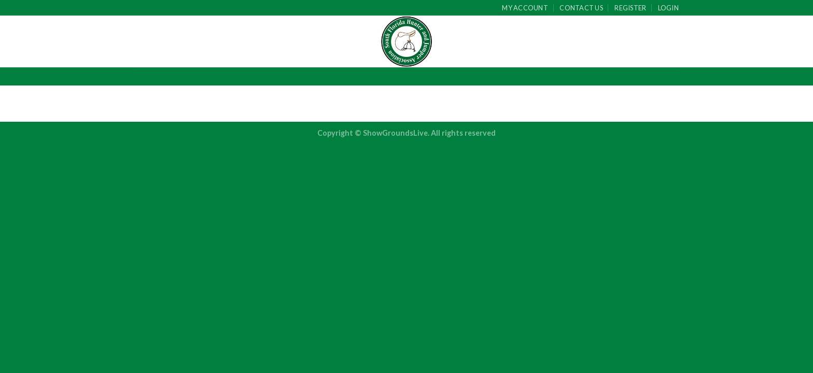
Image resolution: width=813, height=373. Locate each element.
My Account (525, 8)
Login (668, 8)
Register (630, 8)
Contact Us (581, 8)
